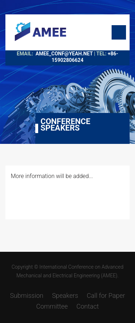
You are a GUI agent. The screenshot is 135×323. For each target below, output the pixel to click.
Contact (87, 306)
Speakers (65, 295)
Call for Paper (106, 295)
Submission (27, 295)
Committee (52, 306)
